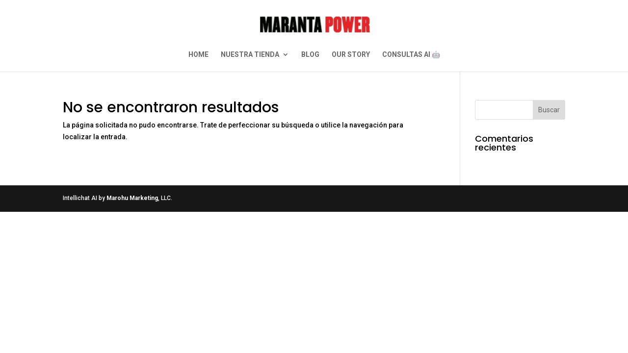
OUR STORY (351, 54)
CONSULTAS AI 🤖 (411, 54)
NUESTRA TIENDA (250, 54)
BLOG (310, 54)
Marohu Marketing (132, 198)
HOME (198, 54)
